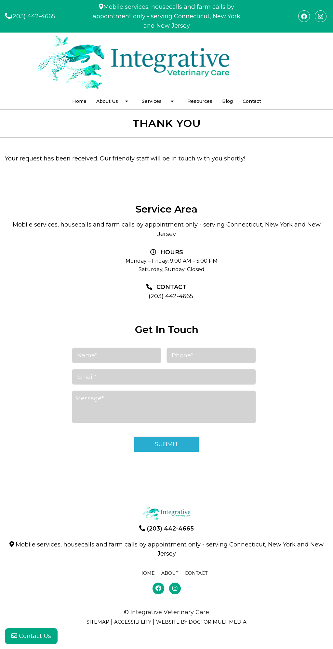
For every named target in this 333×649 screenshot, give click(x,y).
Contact (252, 101)
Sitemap (98, 622)
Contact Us (31, 636)
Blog (227, 101)
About (169, 573)
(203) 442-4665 (33, 16)
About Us (107, 101)
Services (152, 101)
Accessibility (132, 622)
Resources (199, 101)
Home (79, 101)
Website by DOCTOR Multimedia (201, 622)
